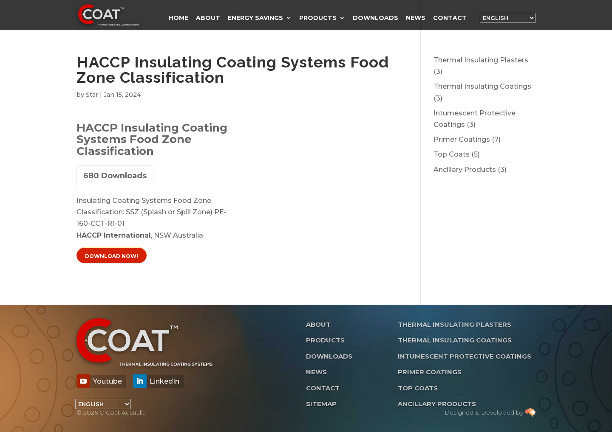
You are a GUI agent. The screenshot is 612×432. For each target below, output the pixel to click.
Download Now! (111, 256)
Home (178, 18)
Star (92, 94)
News (415, 18)
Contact (450, 18)
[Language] (508, 18)
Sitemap (321, 404)
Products (318, 18)
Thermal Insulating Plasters (454, 324)
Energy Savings (255, 18)
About (208, 18)
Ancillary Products (437, 404)
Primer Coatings (430, 372)
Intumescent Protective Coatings (464, 356)
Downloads (375, 18)
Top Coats (418, 388)
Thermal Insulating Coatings (455, 340)
